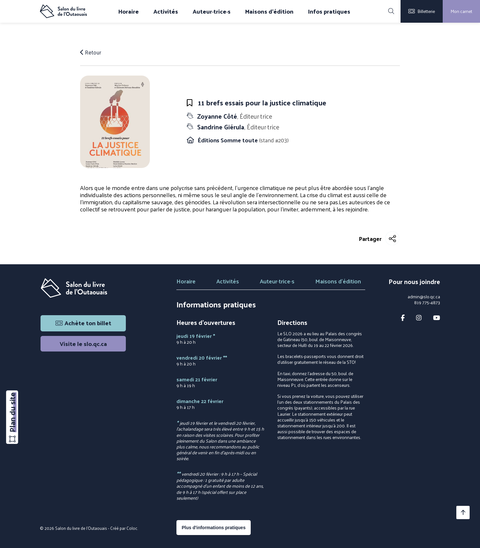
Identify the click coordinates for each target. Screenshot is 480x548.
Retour (91, 52)
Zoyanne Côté (234, 116)
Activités (165, 11)
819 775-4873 (427, 302)
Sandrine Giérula (238, 127)
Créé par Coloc (123, 528)
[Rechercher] (391, 11)
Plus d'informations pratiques (214, 527)
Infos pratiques (329, 11)
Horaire (128, 11)
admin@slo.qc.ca (424, 297)
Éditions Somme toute (228, 140)
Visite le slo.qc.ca (83, 343)
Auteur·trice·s (212, 11)
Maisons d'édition (269, 11)
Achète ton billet (83, 322)
